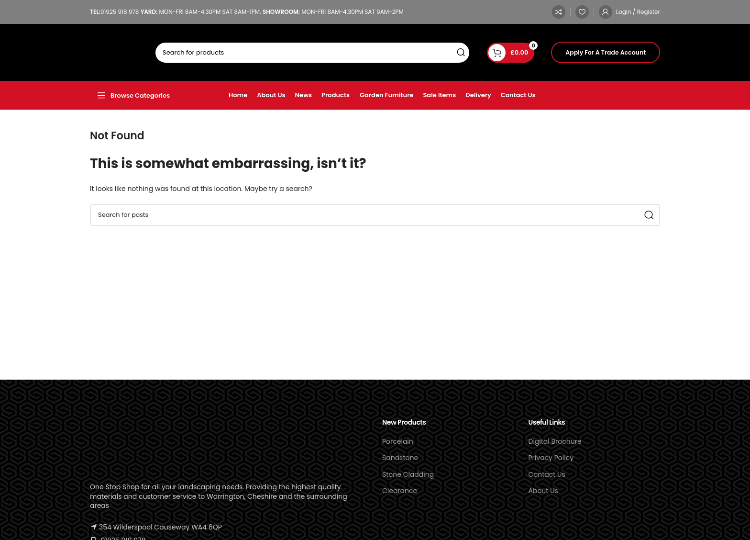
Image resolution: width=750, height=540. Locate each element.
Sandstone (400, 457)
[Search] (312, 53)
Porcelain (397, 441)
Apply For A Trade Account (605, 52)
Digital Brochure (555, 441)
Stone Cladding (408, 474)
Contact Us (547, 474)
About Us (543, 490)
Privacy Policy (551, 457)
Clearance (399, 490)
